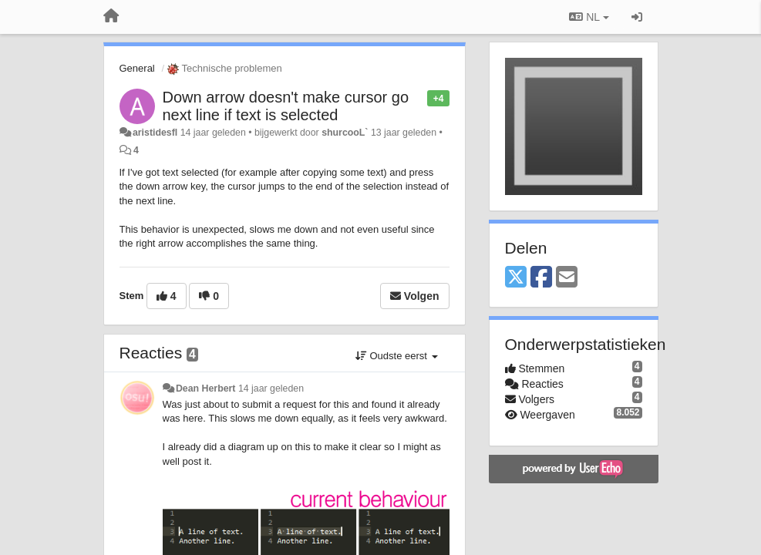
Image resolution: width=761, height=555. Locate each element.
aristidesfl (155, 132)
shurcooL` (345, 132)
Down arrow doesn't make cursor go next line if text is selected (286, 106)
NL (588, 17)
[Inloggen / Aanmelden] (637, 17)
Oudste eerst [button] (396, 356)
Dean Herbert (206, 388)
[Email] (566, 277)
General (137, 68)
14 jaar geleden (271, 388)
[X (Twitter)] (516, 277)
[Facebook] (541, 277)
